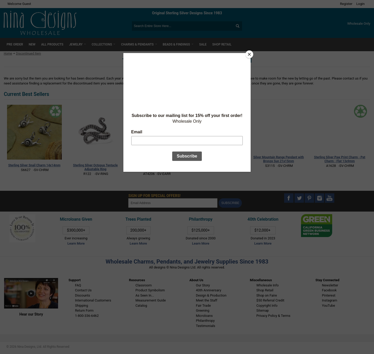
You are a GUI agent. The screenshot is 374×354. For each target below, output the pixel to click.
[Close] (249, 54)
